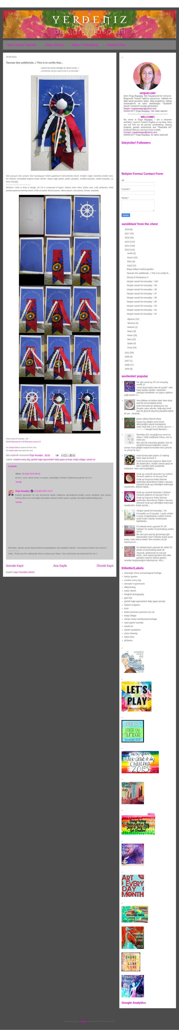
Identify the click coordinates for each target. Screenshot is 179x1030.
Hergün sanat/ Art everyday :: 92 (142, 314)
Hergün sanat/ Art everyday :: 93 (142, 310)
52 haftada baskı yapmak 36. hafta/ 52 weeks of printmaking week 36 (154, 548)
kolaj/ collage (79, 459)
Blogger (83, 1021)
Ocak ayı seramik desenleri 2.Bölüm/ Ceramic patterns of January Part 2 (153, 493)
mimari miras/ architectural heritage (140, 619)
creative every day (21, 459)
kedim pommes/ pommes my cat (139, 612)
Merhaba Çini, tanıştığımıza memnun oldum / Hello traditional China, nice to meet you (154, 437)
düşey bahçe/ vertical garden (140, 269)
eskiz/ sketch (130, 591)
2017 (127, 233)
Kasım (130, 257)
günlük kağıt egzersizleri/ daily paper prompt (51, 459)
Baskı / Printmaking (85, 45)
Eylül (129, 265)
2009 (127, 356)
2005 (127, 369)
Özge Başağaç (22, 491)
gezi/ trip (128, 598)
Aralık (130, 253)
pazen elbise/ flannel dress (148, 419)
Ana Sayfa (60, 565)
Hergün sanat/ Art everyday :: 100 (142, 281)
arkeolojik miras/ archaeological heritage (143, 573)
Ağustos (131, 319)
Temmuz (131, 323)
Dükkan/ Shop (116, 45)
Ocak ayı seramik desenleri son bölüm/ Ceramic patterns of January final (154, 475)
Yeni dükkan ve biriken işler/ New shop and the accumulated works (154, 401)
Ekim (129, 261)
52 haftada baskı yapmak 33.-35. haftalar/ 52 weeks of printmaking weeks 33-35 (155, 529)
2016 (127, 237)
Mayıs (130, 331)
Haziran (131, 327)
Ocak (130, 347)
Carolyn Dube (13, 447)
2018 (127, 229)
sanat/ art (91, 459)
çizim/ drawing (131, 633)
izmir (126, 608)
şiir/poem (128, 640)
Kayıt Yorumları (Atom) (24, 572)
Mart (129, 339)
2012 (127, 352)
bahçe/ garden (131, 576)
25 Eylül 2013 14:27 (43, 491)
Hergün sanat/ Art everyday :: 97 (142, 293)
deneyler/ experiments (134, 584)
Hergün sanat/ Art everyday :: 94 (142, 306)
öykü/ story (129, 637)
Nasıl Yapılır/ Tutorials (21, 45)
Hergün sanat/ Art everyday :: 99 (142, 285)
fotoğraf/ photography (134, 594)
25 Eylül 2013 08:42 (31, 474)
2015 (127, 242)
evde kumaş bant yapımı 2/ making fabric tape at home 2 (152, 456)
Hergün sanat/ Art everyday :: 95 (142, 301)
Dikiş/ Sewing (54, 45)
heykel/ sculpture (132, 605)
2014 (127, 246)
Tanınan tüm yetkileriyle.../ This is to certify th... (148, 273)
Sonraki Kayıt (14, 565)
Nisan (130, 335)
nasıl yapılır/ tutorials (133, 622)
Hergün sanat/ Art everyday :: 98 (142, 289)
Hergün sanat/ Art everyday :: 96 (142, 297)
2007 (127, 361)
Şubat (130, 343)
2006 (127, 365)
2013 (127, 250)
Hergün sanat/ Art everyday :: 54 (151, 510)
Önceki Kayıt (105, 565)
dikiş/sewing (129, 587)
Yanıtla (18, 482)
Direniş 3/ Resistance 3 (137, 277)
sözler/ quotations (132, 630)
